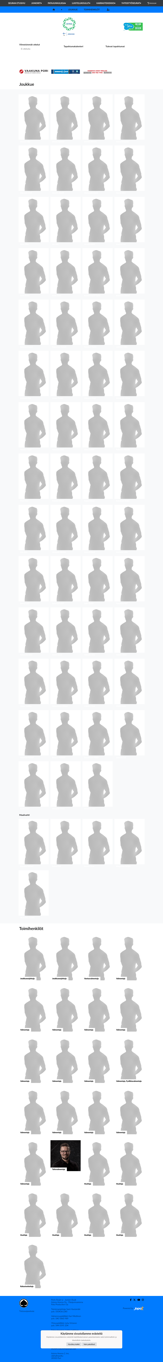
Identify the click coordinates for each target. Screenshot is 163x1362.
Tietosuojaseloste (26, 1311)
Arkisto (152, 3)
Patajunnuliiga (57, 3)
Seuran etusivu (16, 3)
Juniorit (36, 3)
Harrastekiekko (105, 3)
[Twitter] (133, 1300)
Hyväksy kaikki (74, 1344)
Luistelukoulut (81, 3)
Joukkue (73, 9)
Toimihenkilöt (92, 9)
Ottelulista (25, 57)
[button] (34, 119)
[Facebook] (129, 1300)
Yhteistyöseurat (131, 3)
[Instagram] (142, 1300)
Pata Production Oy (59, 1304)
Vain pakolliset (89, 1344)
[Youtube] (138, 1300)
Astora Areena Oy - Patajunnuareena (67, 1302)
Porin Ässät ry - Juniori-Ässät (63, 1300)
